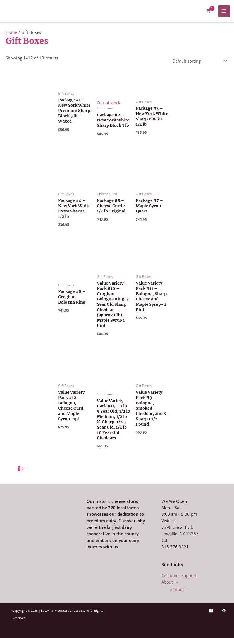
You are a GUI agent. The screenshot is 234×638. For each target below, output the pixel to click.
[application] (175, 582)
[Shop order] (198, 60)
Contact (177, 589)
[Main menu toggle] (224, 11)
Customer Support (179, 575)
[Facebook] (211, 611)
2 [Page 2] (23, 468)
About (169, 582)
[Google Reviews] (224, 611)
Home (11, 32)
